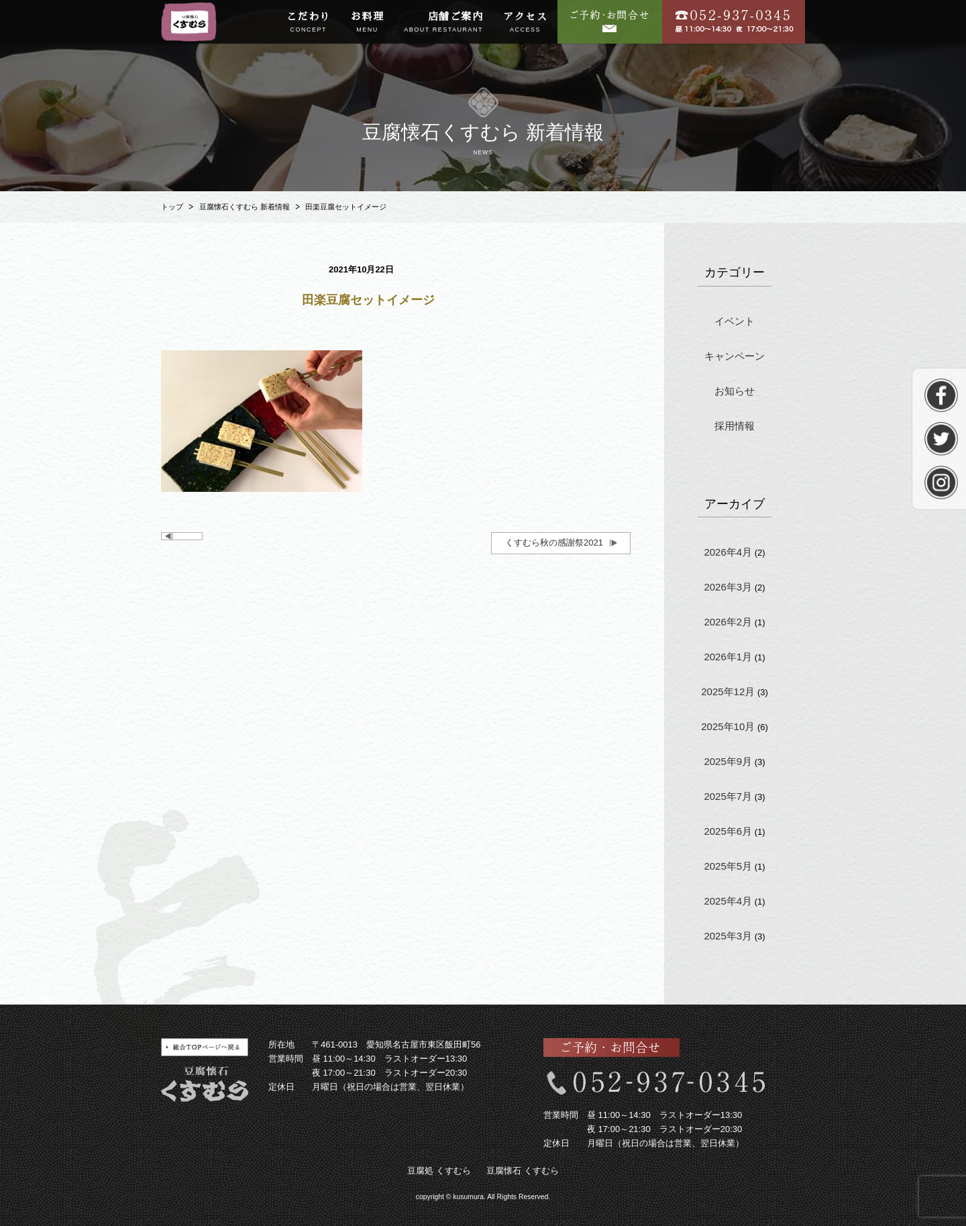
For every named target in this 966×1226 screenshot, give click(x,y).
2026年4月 (728, 552)
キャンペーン (734, 356)
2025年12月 (728, 691)
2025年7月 (728, 796)
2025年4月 (728, 901)
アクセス (525, 22)
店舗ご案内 (443, 22)
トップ (172, 207)
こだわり (308, 22)
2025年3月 (728, 935)
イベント (734, 321)
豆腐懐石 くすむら (522, 1171)
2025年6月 (728, 831)
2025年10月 (728, 726)
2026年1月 (728, 656)
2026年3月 (728, 587)
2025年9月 (728, 761)
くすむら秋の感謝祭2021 (554, 543)
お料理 (367, 22)
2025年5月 (728, 866)
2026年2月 (728, 621)
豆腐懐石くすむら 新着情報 (244, 207)
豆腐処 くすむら (439, 1171)
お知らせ (734, 391)
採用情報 (734, 425)
